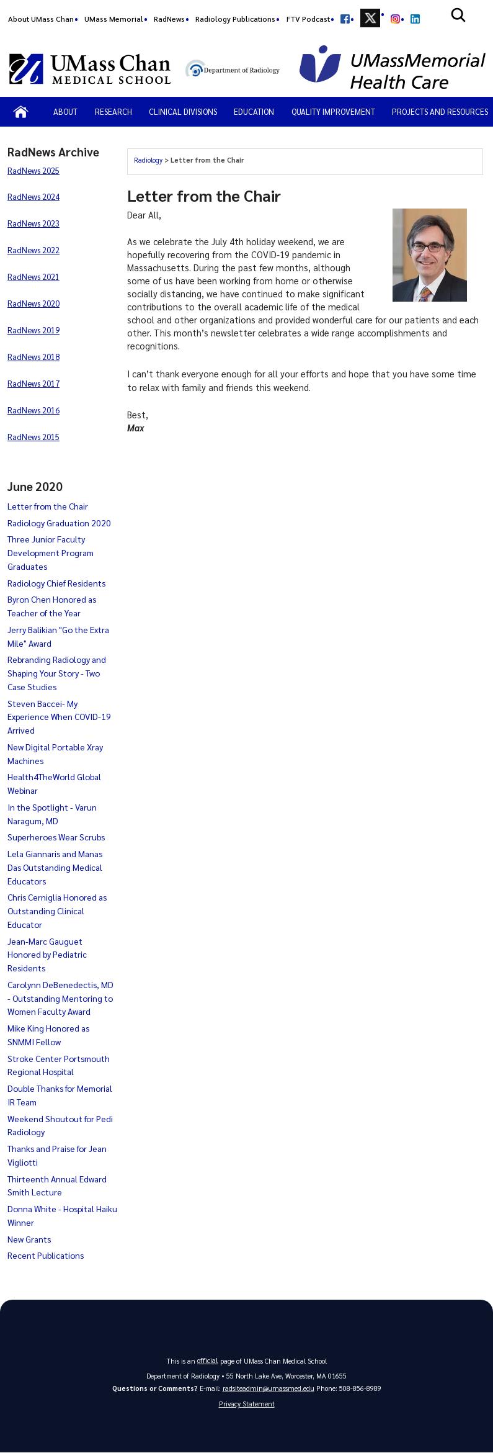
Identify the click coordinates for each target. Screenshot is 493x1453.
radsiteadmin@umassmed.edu (268, 1388)
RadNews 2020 (33, 303)
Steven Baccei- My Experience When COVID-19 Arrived (59, 717)
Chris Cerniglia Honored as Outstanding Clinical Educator (57, 910)
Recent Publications (45, 1255)
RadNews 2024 (33, 196)
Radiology (148, 159)
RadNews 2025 (33, 170)
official (208, 1360)
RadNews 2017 (33, 383)
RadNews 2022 (33, 250)
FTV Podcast (308, 19)
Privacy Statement (247, 1404)
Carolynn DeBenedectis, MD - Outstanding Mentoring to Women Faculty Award (60, 998)
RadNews (169, 19)
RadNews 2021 (33, 276)
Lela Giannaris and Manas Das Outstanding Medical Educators (54, 867)
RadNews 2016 (33, 410)
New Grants (29, 1238)
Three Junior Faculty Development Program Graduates (50, 552)
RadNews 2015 (33, 436)
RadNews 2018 (33, 356)
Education (254, 111)
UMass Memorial (113, 19)
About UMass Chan (41, 19)
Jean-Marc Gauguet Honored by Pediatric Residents (47, 954)
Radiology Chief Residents (56, 582)
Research (113, 111)
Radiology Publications (235, 19)
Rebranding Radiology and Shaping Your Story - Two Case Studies (56, 673)
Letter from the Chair (47, 505)
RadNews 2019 (33, 330)
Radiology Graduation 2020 (59, 522)
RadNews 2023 (33, 223)
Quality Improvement (333, 111)
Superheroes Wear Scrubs (56, 836)
